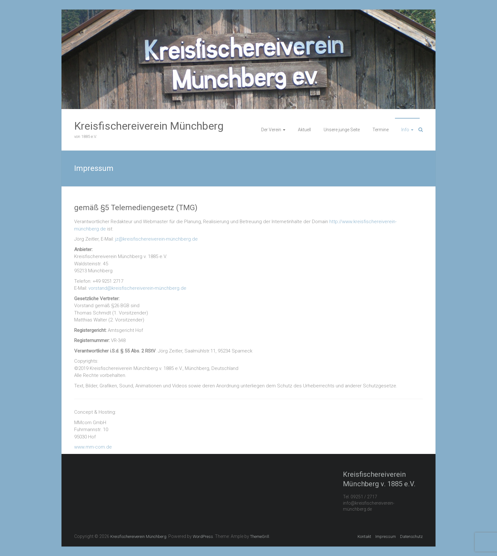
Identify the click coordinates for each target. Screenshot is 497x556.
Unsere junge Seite (342, 129)
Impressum (385, 536)
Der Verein (271, 129)
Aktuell (304, 129)
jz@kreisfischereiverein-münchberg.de (156, 239)
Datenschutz (411, 536)
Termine (380, 129)
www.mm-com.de (93, 447)
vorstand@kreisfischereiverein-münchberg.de (137, 288)
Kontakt (364, 536)
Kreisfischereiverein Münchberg (148, 126)
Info (405, 129)
